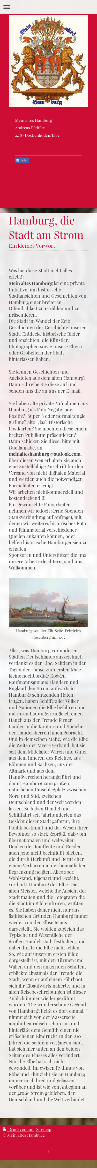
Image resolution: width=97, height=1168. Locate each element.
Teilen (22, 160)
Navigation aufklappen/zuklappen (48, 6)
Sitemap (43, 1129)
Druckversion (18, 1129)
